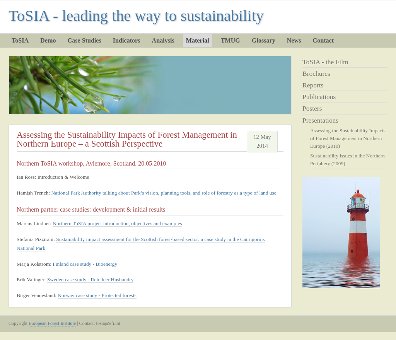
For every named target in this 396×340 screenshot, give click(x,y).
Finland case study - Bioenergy (85, 264)
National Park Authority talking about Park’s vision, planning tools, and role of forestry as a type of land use (164, 193)
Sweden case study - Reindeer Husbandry (90, 279)
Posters (312, 108)
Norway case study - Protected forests (97, 295)
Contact (323, 40)
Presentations (320, 120)
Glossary (263, 40)
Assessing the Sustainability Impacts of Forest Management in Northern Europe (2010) (348, 138)
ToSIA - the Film (325, 62)
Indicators (126, 40)
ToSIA (20, 40)
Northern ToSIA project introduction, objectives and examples (117, 223)
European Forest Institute (52, 323)
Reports (312, 85)
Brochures (316, 73)
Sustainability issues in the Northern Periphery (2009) (347, 159)
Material (197, 40)
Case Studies (84, 40)
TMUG (230, 40)
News (294, 40)
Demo (48, 40)
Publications (319, 97)
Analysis (163, 40)
